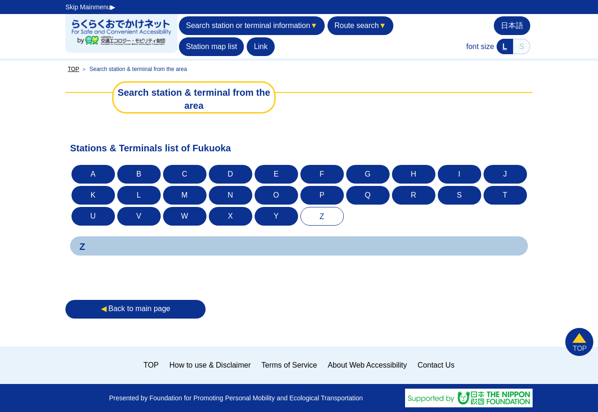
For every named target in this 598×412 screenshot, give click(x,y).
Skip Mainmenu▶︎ (90, 7)
